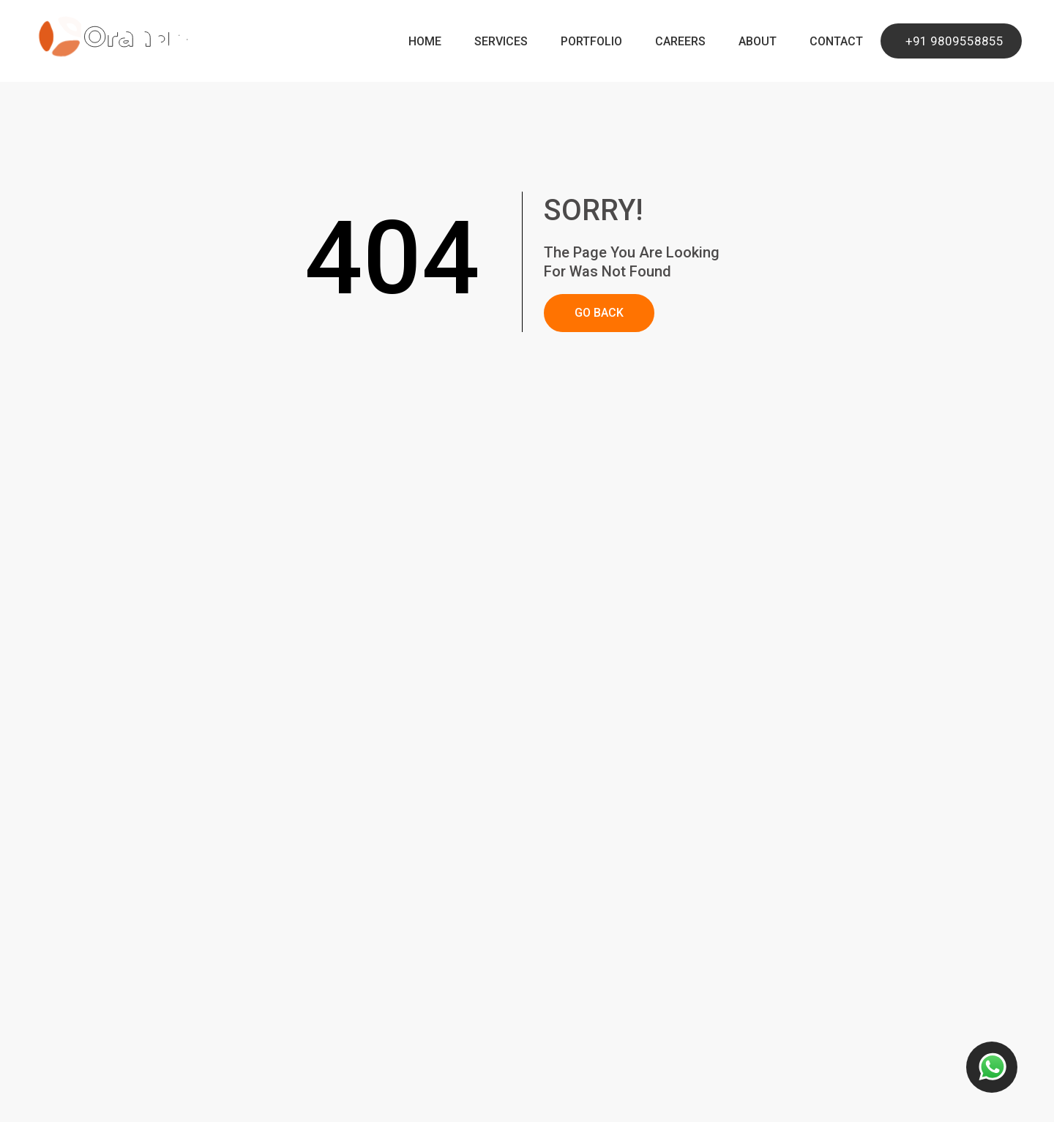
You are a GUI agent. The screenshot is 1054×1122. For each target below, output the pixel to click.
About (758, 41)
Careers (680, 41)
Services (501, 41)
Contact (836, 41)
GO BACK (599, 313)
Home (424, 41)
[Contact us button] (991, 1067)
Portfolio (591, 41)
